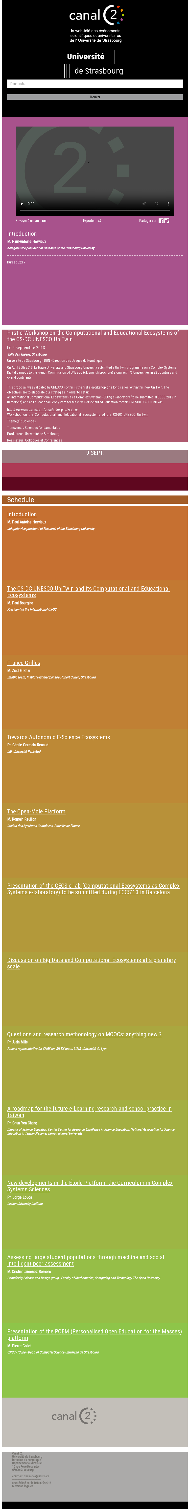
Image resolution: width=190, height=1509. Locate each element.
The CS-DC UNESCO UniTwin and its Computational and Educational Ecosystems (88, 591)
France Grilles (23, 662)
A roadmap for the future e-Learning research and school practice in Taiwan (89, 1112)
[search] (95, 83)
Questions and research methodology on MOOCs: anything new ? (84, 1034)
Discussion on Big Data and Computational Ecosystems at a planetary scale (91, 963)
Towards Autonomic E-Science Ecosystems (58, 737)
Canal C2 (17, 1453)
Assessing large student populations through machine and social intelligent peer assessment (85, 1260)
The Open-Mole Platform (36, 811)
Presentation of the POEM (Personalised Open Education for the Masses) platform (94, 1334)
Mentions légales (22, 1486)
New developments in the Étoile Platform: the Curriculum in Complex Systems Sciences (90, 1186)
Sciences (29, 421)
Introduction (22, 514)
